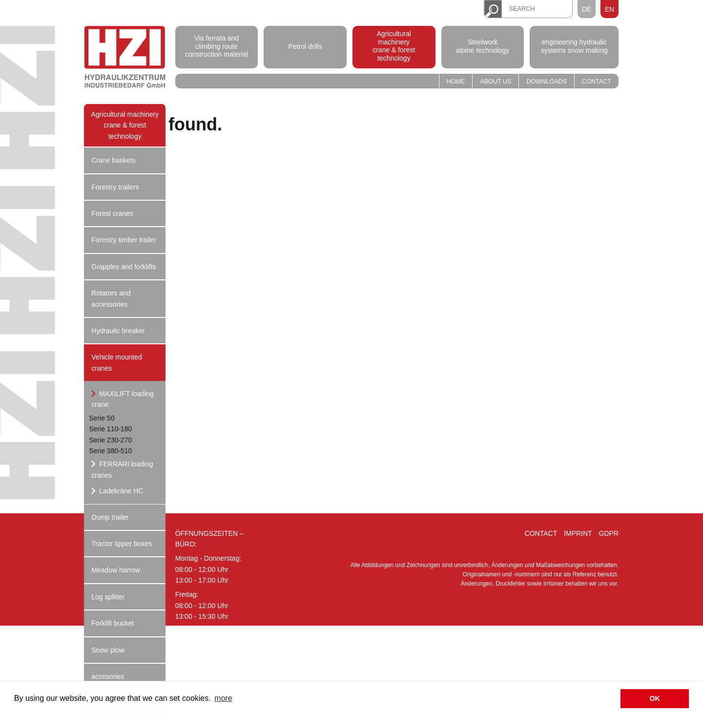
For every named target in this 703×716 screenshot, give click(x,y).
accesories (107, 676)
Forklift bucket (112, 623)
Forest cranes (112, 213)
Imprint (578, 533)
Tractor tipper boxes (121, 544)
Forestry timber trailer (123, 240)
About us (495, 81)
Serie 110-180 (110, 429)
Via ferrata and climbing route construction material (216, 46)
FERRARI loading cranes (122, 469)
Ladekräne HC (120, 491)
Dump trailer (109, 517)
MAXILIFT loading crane (122, 399)
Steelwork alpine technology (482, 46)
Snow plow (107, 650)
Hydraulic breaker (118, 331)
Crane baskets (113, 160)
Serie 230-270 (110, 440)
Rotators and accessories (110, 298)
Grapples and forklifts (123, 267)
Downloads (546, 81)
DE (586, 9)
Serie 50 (101, 418)
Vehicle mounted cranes (116, 362)
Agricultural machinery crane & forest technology (393, 46)
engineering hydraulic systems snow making (574, 46)
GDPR (609, 533)
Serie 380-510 (110, 451)
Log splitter (107, 597)
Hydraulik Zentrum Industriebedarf (124, 58)
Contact (596, 81)
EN (609, 9)
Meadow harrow (115, 570)
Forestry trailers (115, 187)
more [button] (223, 698)
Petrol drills (305, 46)
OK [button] (654, 698)
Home (456, 81)
